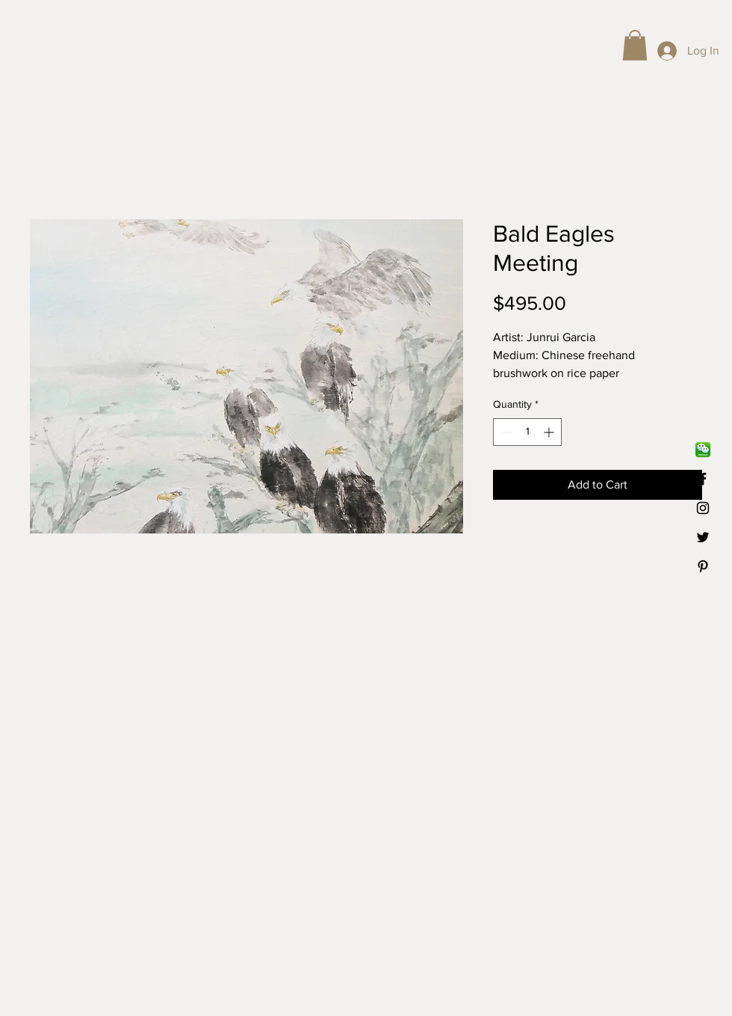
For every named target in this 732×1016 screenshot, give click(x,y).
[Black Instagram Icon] (703, 508)
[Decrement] (504, 432)
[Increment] (550, 432)
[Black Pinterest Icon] (703, 566)
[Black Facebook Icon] (703, 479)
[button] (635, 45)
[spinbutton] (527, 432)
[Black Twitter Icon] (703, 537)
